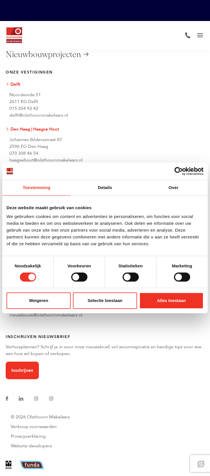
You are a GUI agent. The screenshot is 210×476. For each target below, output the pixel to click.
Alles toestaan (171, 300)
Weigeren (38, 300)
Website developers (31, 446)
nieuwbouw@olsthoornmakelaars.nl (45, 315)
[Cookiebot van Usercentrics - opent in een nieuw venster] (178, 171)
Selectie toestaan (105, 300)
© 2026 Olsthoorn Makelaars (40, 417)
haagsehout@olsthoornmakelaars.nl (46, 160)
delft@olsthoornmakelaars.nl (38, 115)
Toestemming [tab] (37, 187)
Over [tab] (173, 187)
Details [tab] (105, 187)
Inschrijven (22, 370)
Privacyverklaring (28, 436)
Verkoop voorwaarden (34, 426)
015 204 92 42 (23, 108)
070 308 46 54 (23, 153)
